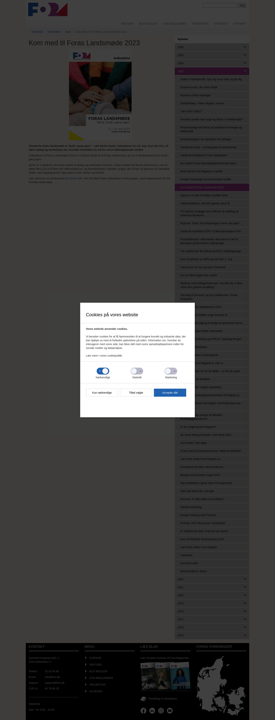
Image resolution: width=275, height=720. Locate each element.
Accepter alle (170, 392)
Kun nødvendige (102, 392)
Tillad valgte (136, 392)
